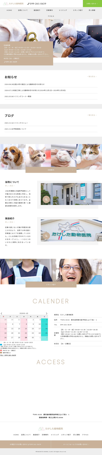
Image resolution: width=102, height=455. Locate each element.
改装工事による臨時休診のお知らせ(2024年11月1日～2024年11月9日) (35, 90)
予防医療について (15, 129)
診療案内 (49, 10)
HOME (9, 10)
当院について (23, 10)
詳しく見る (10, 186)
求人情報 (92, 10)
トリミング (63, 10)
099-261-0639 (10, 62)
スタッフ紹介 (78, 10)
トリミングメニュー (16, 123)
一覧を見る (92, 76)
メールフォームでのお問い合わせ (76, 444)
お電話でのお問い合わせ (25, 444)
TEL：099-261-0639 (8, 355)
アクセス (51, 16)
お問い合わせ (92, 3)
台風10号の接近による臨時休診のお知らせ (25, 84)
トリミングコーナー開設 (18, 96)
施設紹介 (37, 10)
